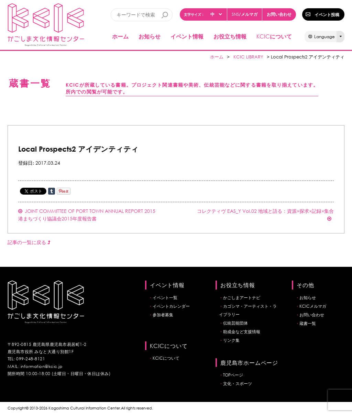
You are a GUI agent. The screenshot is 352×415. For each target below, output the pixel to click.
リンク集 (231, 340)
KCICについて (166, 358)
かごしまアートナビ (241, 298)
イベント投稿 (327, 14)
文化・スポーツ (237, 383)
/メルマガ (244, 14)
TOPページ (233, 375)
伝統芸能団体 (235, 323)
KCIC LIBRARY (248, 57)
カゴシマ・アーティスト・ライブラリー (248, 310)
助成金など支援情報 (241, 332)
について (274, 36)
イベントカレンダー (171, 306)
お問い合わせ (279, 14)
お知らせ (150, 36)
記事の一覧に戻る (29, 242)
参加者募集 (163, 315)
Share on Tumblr (51, 191)
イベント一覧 (165, 298)
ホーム (120, 36)
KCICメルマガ (312, 306)
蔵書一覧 (307, 323)
